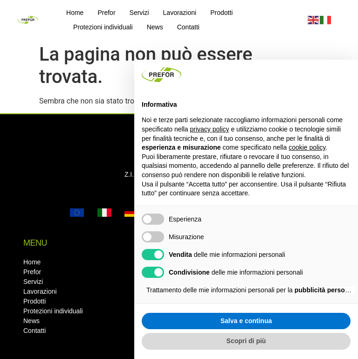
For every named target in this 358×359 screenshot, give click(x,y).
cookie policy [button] (307, 147)
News (155, 27)
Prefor (106, 12)
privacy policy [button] (209, 129)
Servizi (139, 12)
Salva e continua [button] (246, 320)
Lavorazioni (180, 12)
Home (74, 12)
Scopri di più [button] (246, 341)
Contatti (188, 27)
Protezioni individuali (103, 27)
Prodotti (221, 12)
